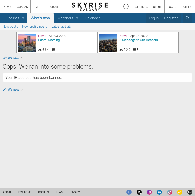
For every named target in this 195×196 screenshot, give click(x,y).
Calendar (92, 17)
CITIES (187, 6)
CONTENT (44, 192)
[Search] (187, 18)
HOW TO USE (25, 192)
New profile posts (34, 26)
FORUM (53, 6)
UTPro (157, 6)
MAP (38, 6)
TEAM (59, 192)
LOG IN (172, 6)
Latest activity (61, 26)
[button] (23, 18)
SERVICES (141, 6)
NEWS (7, 6)
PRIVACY (74, 192)
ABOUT (7, 192)
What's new (40, 17)
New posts (10, 26)
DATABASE (22, 6)
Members (65, 17)
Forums (12, 17)
